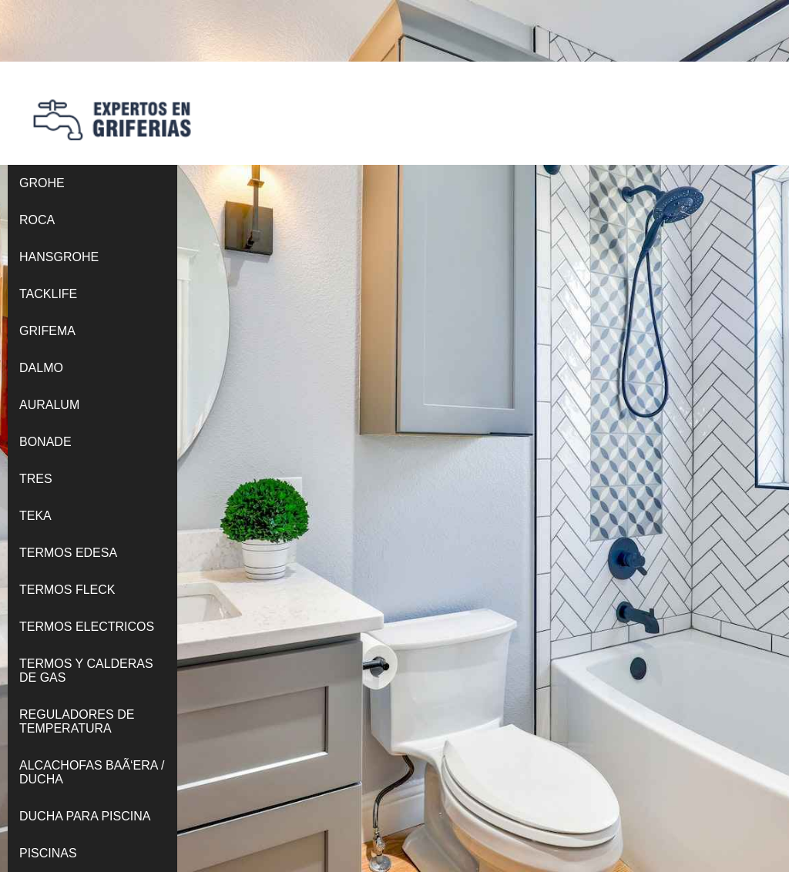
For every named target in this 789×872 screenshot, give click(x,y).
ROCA (37, 219)
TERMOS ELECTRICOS (86, 626)
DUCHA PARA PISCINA (84, 816)
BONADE (45, 441)
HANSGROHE (59, 256)
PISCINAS (48, 853)
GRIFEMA (47, 330)
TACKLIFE (48, 293)
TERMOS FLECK (67, 589)
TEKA (35, 515)
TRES (35, 478)
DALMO (41, 367)
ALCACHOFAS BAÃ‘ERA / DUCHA (92, 772)
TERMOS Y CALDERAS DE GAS (86, 670)
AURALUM (49, 404)
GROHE (42, 182)
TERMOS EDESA (68, 552)
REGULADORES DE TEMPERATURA (76, 721)
